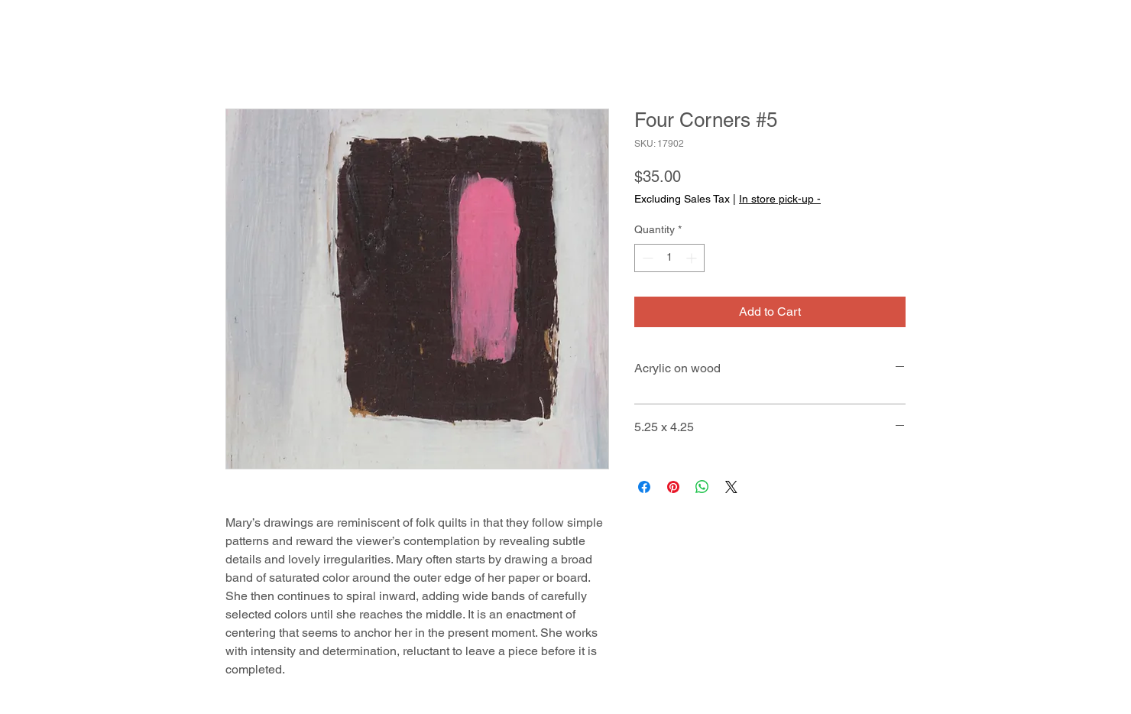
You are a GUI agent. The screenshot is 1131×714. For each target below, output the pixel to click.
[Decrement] (646, 258)
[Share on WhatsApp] (702, 487)
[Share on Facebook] (644, 487)
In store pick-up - (780, 199)
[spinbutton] (669, 258)
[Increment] (692, 258)
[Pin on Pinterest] (673, 487)
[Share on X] (731, 487)
